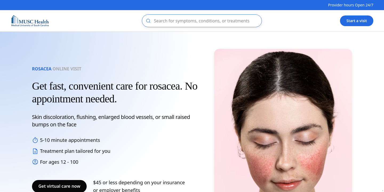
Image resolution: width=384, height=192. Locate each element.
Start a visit (356, 20)
